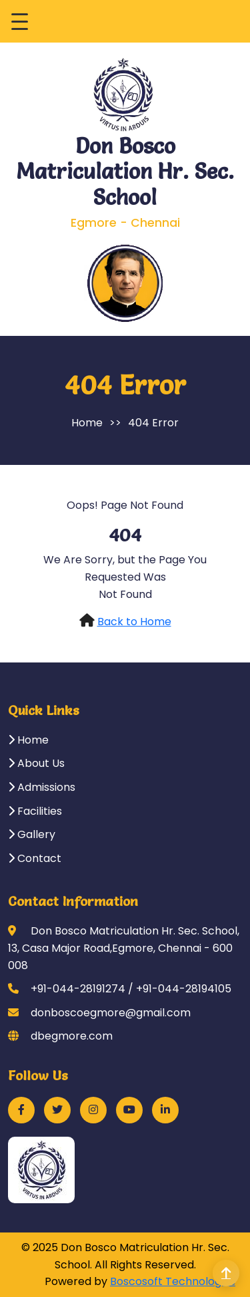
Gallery (31, 834)
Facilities (35, 811)
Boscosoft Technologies (172, 1281)
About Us (36, 763)
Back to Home (134, 621)
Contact (34, 858)
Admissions (41, 787)
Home (87, 422)
